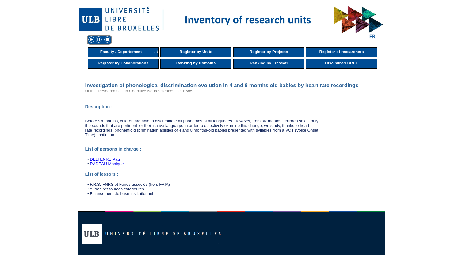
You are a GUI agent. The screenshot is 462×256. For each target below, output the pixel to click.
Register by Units (196, 51)
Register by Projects (269, 51)
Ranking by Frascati (269, 63)
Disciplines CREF (341, 63)
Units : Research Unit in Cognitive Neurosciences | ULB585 (139, 91)
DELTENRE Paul (105, 159)
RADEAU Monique (107, 164)
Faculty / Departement (121, 51)
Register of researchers (341, 51)
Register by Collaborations (123, 63)
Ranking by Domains (196, 63)
